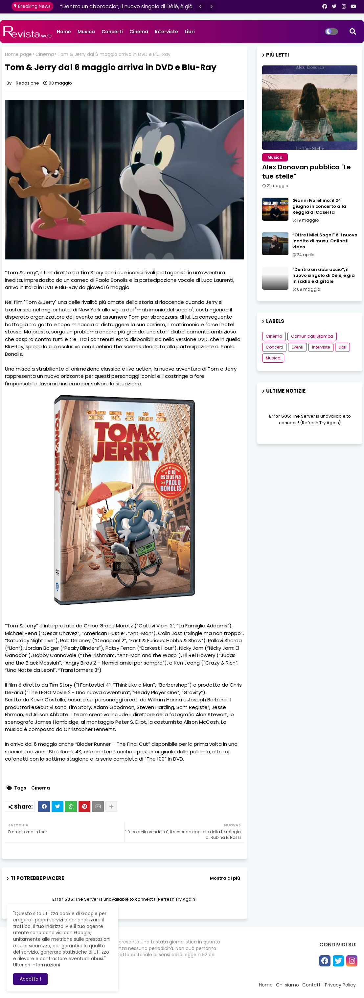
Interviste (166, 31)
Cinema (138, 31)
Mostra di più (225, 878)
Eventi (297, 347)
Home (64, 31)
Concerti (112, 31)
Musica (86, 31)
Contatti (312, 985)
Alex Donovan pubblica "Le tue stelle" (306, 171)
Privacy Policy (340, 985)
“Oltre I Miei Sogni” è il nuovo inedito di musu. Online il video (324, 241)
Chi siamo (287, 985)
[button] (200, 7)
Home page (18, 54)
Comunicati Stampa (312, 336)
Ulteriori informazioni (36, 964)
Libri (190, 31)
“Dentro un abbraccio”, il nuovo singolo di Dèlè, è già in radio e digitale (323, 275)
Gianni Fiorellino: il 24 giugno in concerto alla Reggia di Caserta (319, 206)
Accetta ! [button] (30, 979)
